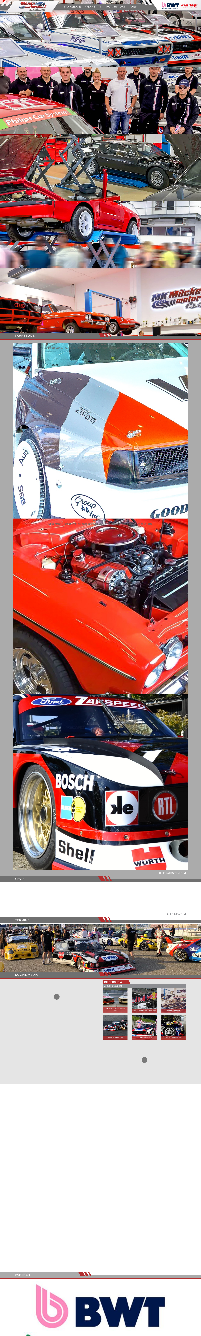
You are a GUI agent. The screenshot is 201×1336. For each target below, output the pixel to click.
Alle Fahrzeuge (170, 873)
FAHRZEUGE (72, 6)
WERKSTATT (93, 6)
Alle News (174, 937)
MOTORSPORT (115, 6)
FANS (133, 6)
